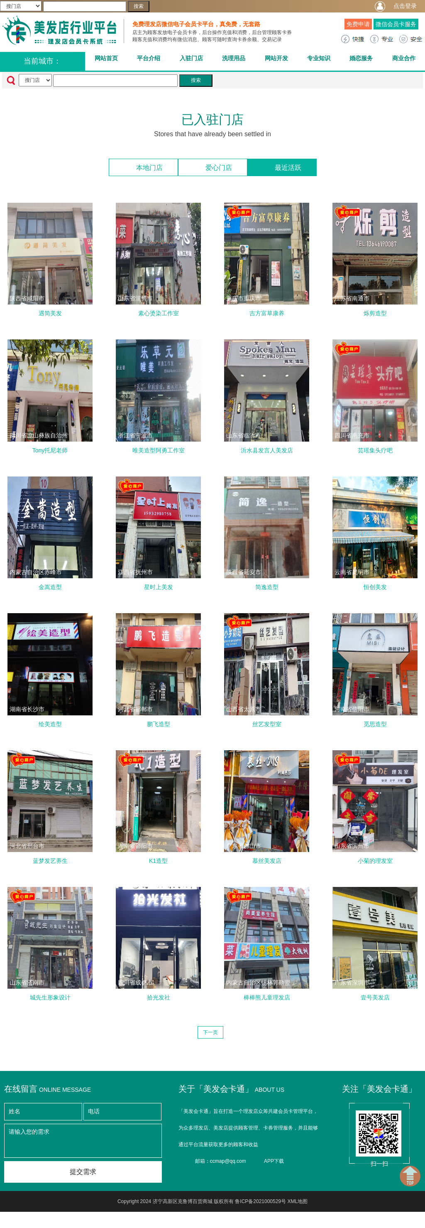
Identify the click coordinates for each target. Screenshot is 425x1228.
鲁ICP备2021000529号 (260, 1193)
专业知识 (318, 58)
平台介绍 (148, 58)
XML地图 (297, 1193)
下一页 (210, 1024)
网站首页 (106, 58)
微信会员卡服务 (396, 24)
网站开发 (276, 58)
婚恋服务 (361, 58)
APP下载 (274, 1152)
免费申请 (358, 24)
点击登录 (405, 5)
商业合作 (403, 58)
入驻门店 (191, 58)
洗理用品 (233, 58)
